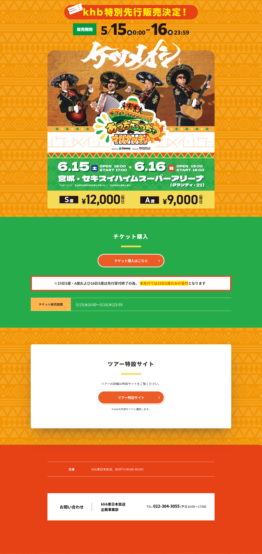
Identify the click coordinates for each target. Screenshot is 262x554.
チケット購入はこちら (131, 260)
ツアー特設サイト (131, 397)
